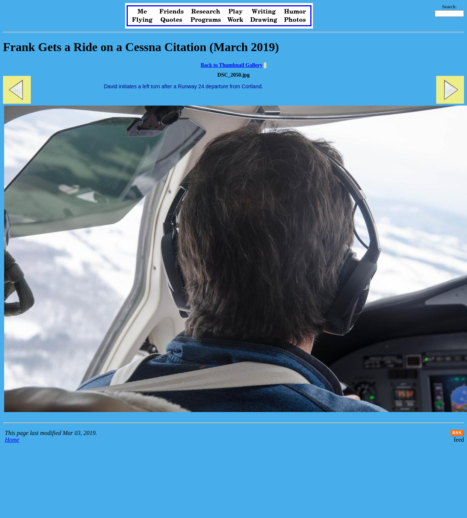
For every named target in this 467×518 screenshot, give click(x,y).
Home (12, 439)
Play (235, 12)
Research (205, 12)
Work (235, 20)
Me (142, 12)
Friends (171, 12)
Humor (295, 12)
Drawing (263, 20)
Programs (205, 20)
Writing (264, 12)
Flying (142, 20)
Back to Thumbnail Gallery (231, 65)
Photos (295, 20)
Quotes (171, 20)
